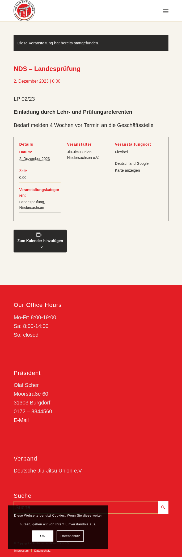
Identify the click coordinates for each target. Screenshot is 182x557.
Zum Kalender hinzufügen (40, 241)
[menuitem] (165, 11)
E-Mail (21, 420)
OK (42, 536)
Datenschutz (70, 536)
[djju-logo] (75, 10)
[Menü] (165, 11)
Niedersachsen (31, 207)
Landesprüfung (31, 202)
